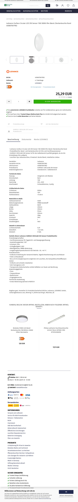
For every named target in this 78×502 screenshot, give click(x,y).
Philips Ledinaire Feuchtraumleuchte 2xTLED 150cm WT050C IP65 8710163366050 (56, 330)
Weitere (44, 13)
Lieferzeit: (9, 80)
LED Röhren (29, 455)
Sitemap (16, 466)
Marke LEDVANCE (41, 139)
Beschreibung (13, 139)
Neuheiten (15, 468)
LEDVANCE (38, 83)
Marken (10, 466)
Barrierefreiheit (16, 425)
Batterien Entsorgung (15, 436)
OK (66, 492)
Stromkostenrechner (14, 450)
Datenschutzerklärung (45, 498)
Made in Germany (13, 460)
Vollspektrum (29, 453)
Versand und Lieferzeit (15, 413)
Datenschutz (22, 428)
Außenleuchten (30, 13)
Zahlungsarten (13, 392)
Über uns (11, 438)
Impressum (11, 423)
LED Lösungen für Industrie (16, 455)
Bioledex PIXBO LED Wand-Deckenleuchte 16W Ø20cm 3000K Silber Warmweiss (22, 330)
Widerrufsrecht (12, 428)
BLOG (9, 420)
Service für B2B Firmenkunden (17, 415)
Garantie (17, 438)
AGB (9, 425)
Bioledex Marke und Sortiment (18, 448)
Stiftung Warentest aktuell (16, 463)
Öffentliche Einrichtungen (16, 431)
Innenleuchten (13, 13)
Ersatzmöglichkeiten (14, 458)
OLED (9, 468)
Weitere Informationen (66, 495)
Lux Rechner (26, 450)
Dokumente (26, 139)
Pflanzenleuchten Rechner (16, 453)
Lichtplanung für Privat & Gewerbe (19, 445)
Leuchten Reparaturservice (16, 433)
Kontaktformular (21, 387)
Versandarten (13, 402)
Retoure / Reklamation (15, 418)
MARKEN (68, 13)
